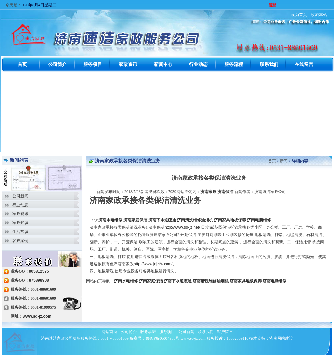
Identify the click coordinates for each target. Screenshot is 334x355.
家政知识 (20, 222)
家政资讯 (20, 213)
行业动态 (20, 205)
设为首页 (299, 14)
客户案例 (20, 240)
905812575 (39, 271)
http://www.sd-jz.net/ (182, 227)
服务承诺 (148, 331)
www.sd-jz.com (37, 316)
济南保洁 (225, 191)
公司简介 (129, 331)
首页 (272, 161)
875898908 (39, 280)
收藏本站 (319, 14)
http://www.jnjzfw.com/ (153, 264)
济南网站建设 (281, 338)
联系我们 (206, 331)
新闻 (284, 161)
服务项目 (167, 331)
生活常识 (20, 231)
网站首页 (109, 331)
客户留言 (225, 331)
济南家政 (208, 191)
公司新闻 (20, 196)
